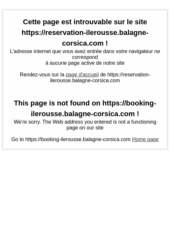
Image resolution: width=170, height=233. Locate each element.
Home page (145, 139)
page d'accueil (82, 74)
